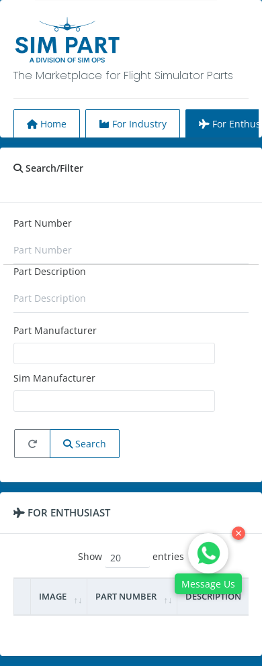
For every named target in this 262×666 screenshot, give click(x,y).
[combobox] (114, 353)
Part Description (49, 271)
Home (47, 123)
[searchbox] (26, 353)
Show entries (131, 557)
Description (213, 596)
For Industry (133, 123)
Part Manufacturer (55, 330)
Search (84, 443)
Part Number (42, 223)
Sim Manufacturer (54, 378)
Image (53, 596)
